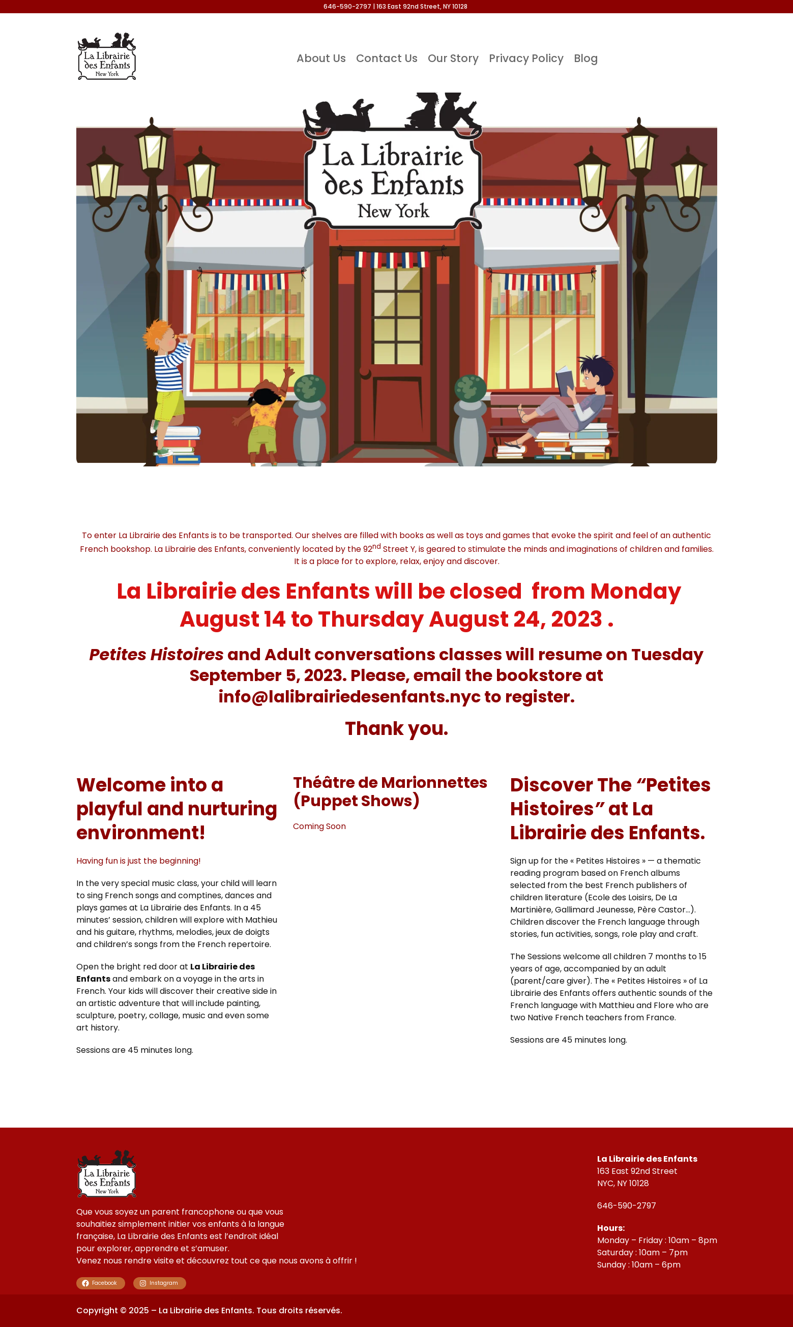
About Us (321, 58)
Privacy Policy (526, 58)
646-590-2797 (626, 1206)
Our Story (453, 58)
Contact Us (387, 58)
